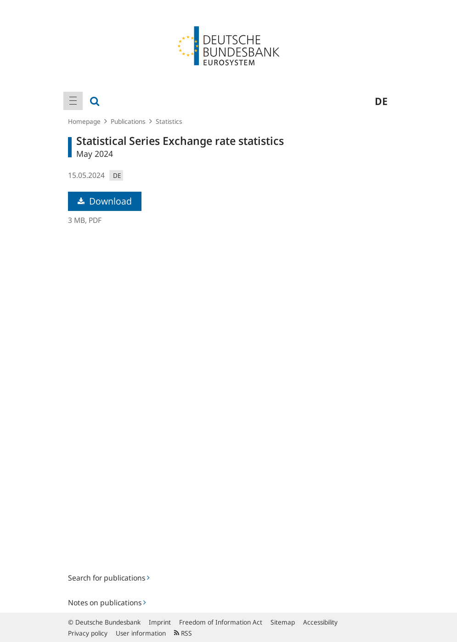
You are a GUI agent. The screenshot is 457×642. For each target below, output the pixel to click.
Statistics (169, 121)
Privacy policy (87, 633)
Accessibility (320, 622)
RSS (183, 633)
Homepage (84, 121)
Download (105, 201)
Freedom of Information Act (220, 622)
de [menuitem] (381, 101)
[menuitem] (73, 101)
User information (141, 633)
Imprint (160, 622)
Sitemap (283, 622)
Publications (128, 121)
